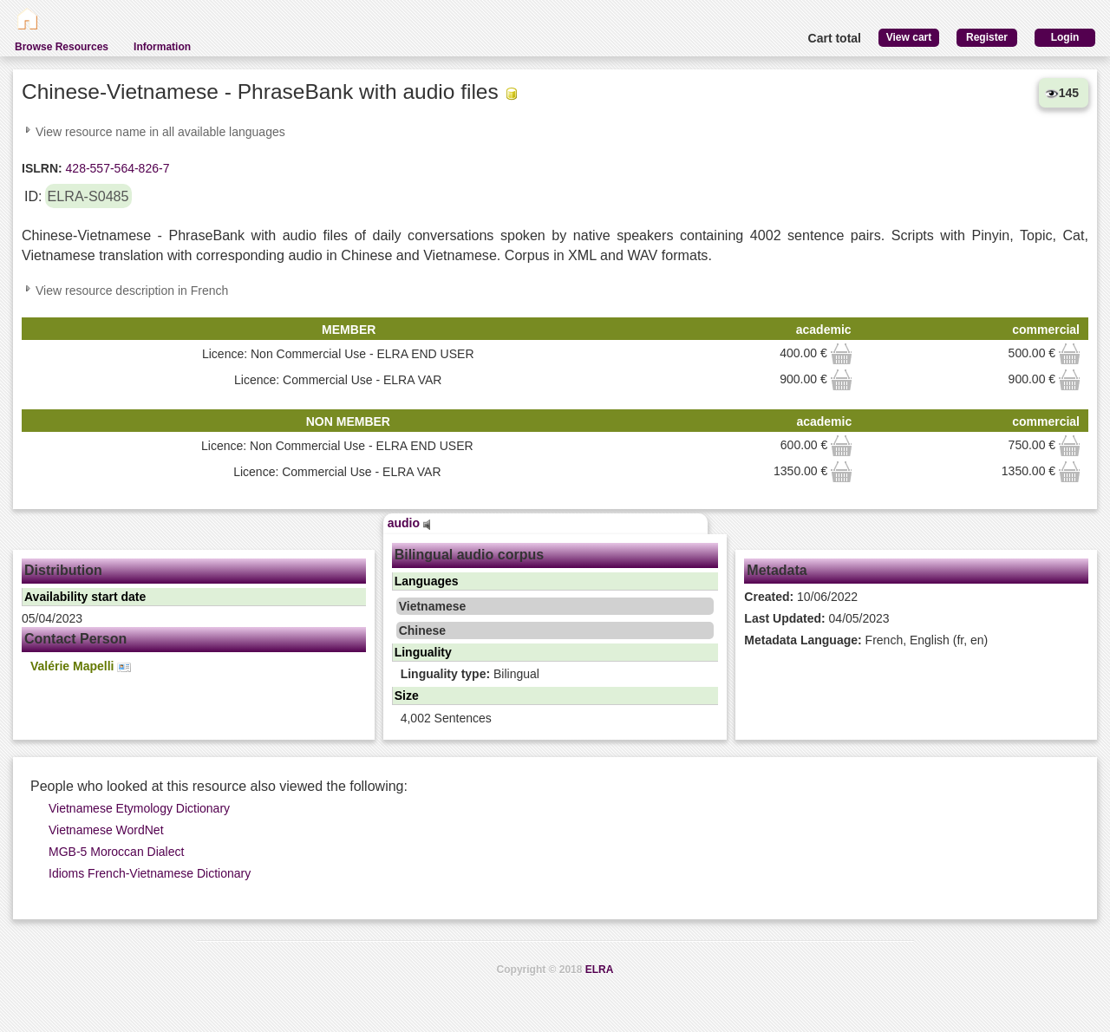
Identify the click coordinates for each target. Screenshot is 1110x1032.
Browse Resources (61, 47)
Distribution (63, 570)
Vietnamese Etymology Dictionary (139, 808)
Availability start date (85, 597)
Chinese (422, 630)
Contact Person (75, 638)
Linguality (423, 652)
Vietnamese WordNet (106, 830)
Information (162, 47)
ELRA (599, 969)
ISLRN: (42, 168)
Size (407, 695)
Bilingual (470, 674)
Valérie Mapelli (80, 666)
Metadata (776, 570)
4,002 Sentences (446, 718)
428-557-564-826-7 (116, 168)
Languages (427, 581)
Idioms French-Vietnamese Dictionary (150, 873)
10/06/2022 (801, 597)
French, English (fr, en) (866, 640)
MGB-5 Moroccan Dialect (116, 852)
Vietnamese (433, 606)
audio (409, 523)
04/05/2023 (816, 618)
